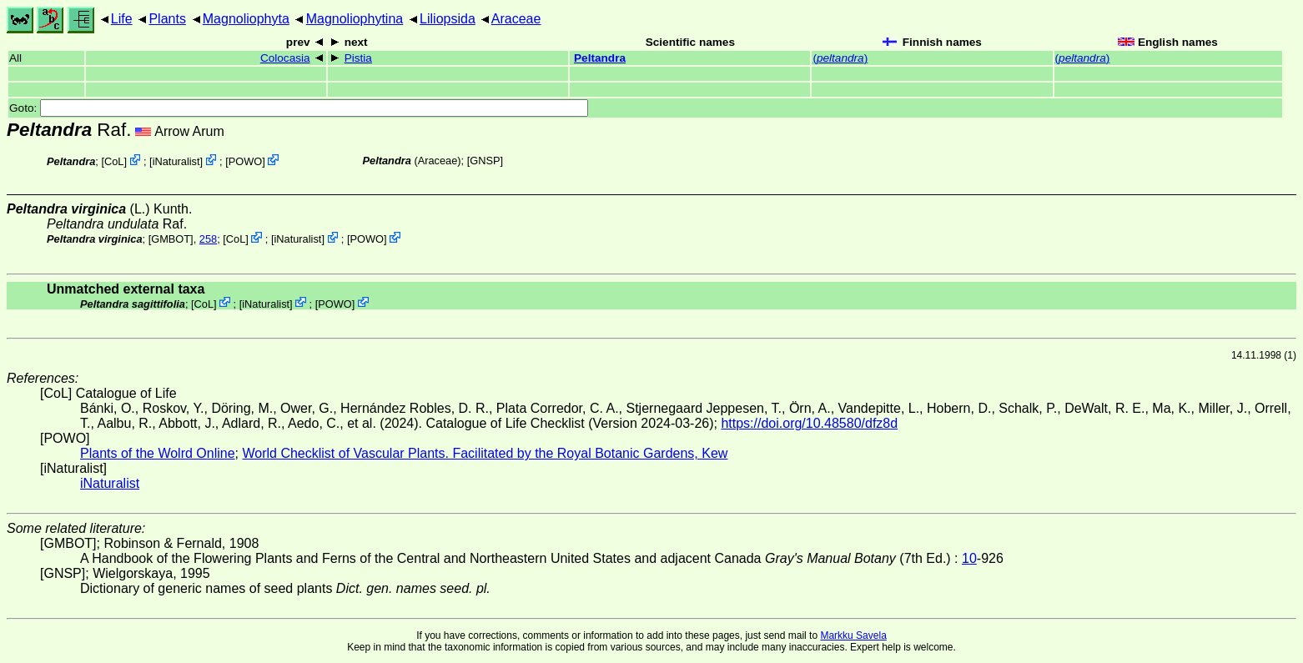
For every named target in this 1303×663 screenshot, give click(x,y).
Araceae (516, 19)
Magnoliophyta (246, 19)
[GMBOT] (171, 239)
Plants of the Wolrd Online (157, 453)
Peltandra (600, 58)
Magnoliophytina (355, 19)
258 (208, 239)
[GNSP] (485, 160)
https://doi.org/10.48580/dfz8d (809, 423)
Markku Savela (853, 635)
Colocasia (285, 58)
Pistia (358, 58)
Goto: (298, 108)
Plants (166, 19)
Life (122, 19)
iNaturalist (176, 161)
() (840, 58)
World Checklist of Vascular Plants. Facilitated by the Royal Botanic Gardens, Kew (484, 453)
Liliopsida (447, 19)
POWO (246, 161)
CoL (113, 161)
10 (969, 558)
